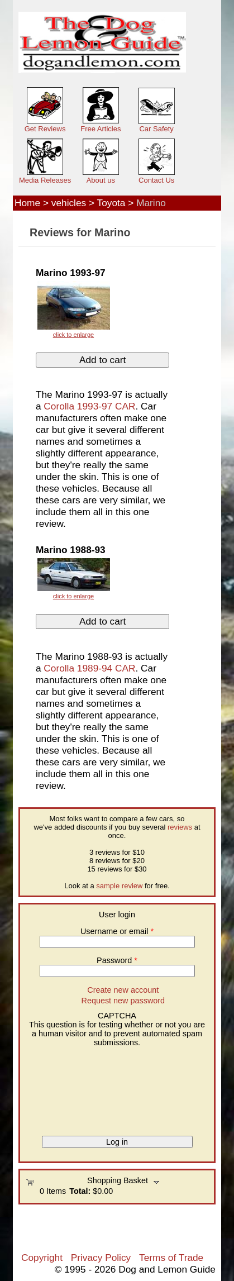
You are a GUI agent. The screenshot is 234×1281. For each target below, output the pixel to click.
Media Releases (45, 180)
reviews (180, 827)
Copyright (42, 1257)
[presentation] (71, 1087)
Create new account (123, 989)
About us (101, 180)
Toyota (111, 202)
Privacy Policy (101, 1257)
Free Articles (100, 129)
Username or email (117, 931)
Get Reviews (45, 129)
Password (117, 960)
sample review (119, 886)
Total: (79, 1191)
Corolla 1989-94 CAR (89, 668)
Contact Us (156, 180)
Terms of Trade (171, 1257)
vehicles (68, 202)
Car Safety (156, 129)
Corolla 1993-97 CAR (89, 406)
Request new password (123, 1000)
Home (27, 202)
